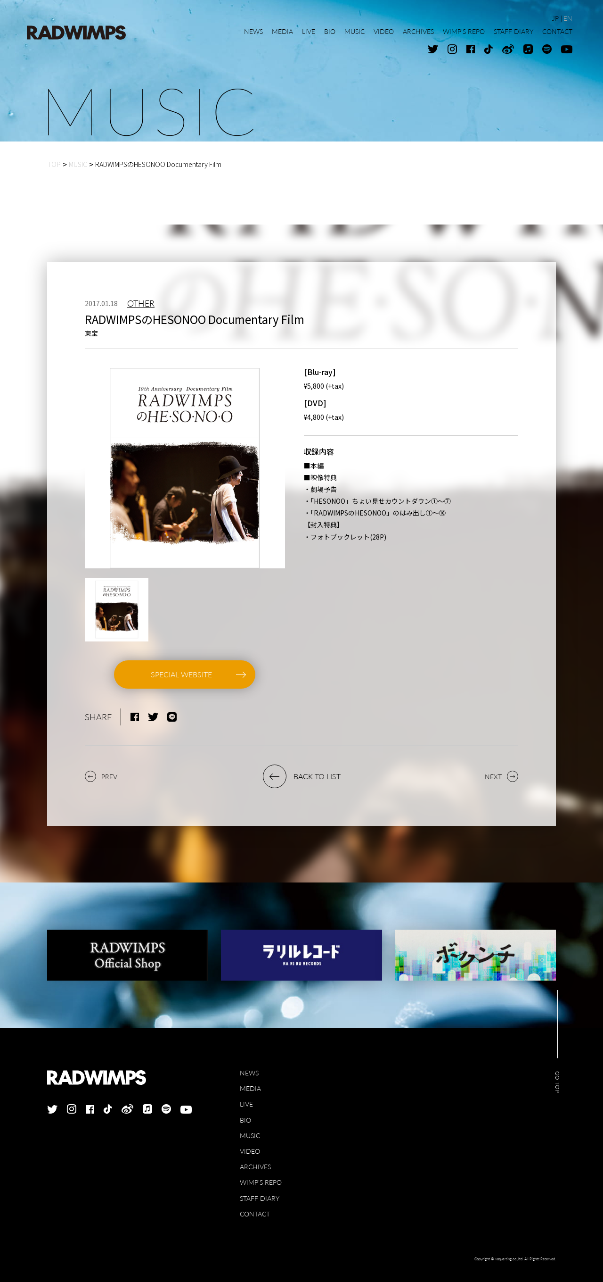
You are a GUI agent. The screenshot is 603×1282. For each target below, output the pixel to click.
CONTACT (255, 1213)
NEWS (249, 1072)
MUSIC (250, 1135)
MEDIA (250, 1088)
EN (567, 18)
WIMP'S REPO (261, 1182)
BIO (245, 1120)
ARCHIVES (255, 1166)
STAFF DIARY (259, 1198)
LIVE (246, 1104)
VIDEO (250, 1151)
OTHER (141, 303)
